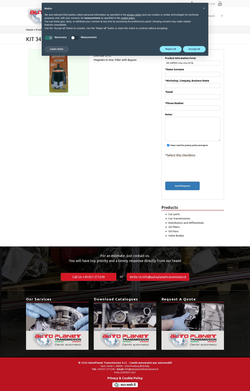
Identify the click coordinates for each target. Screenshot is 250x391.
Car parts (174, 214)
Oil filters (174, 226)
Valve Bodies (176, 235)
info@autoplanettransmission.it (141, 369)
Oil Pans (173, 231)
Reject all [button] (170, 49)
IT (222, 16)
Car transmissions (179, 218)
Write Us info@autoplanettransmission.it (158, 277)
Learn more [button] (56, 49)
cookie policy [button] (128, 18)
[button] (204, 8)
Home (29, 29)
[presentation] (192, 166)
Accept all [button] (194, 49)
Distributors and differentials (186, 222)
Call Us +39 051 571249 (88, 277)
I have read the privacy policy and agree (189, 145)
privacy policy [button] (134, 14)
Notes (192, 122)
